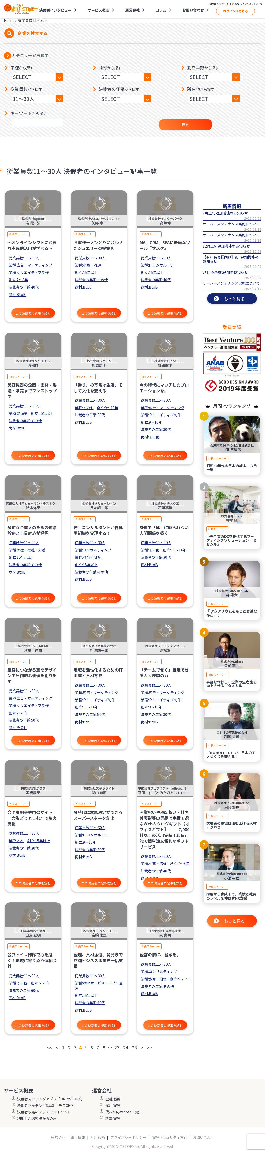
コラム (160, 10)
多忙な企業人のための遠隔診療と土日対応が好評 (32, 530)
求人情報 (78, 1137)
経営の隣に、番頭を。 (160, 954)
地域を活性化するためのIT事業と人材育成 (98, 672)
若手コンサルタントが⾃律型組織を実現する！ (98, 530)
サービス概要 (98, 10)
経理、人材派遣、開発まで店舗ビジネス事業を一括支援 (98, 960)
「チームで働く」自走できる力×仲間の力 (164, 672)
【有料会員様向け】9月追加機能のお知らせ (231, 259)
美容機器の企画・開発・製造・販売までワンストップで (32, 390)
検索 (185, 124)
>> (149, 1047)
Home (9, 20)
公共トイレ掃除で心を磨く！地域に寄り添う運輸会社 (32, 960)
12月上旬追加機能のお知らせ (226, 246)
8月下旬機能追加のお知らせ (225, 272)
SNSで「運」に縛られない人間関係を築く (164, 530)
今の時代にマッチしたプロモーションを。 (164, 387)
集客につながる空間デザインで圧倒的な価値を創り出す (32, 675)
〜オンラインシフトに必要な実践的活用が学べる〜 (32, 245)
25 (134, 1047)
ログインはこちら (235, 11)
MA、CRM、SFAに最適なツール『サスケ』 (165, 245)
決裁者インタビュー (55, 10)
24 (125, 1047)
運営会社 (132, 10)
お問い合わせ (193, 10)
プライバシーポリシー (128, 1137)
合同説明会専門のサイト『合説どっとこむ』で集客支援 (32, 818)
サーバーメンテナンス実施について (231, 223)
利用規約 (98, 1137)
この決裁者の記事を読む (33, 313)
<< (49, 1047)
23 (117, 1047)
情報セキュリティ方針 (169, 1137)
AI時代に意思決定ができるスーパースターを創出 (98, 815)
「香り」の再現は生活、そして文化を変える (98, 387)
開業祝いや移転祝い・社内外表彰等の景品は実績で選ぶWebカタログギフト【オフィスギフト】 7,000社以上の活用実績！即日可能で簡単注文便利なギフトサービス (165, 829)
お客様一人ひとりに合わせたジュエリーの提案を (98, 245)
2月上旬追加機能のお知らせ (225, 212)
